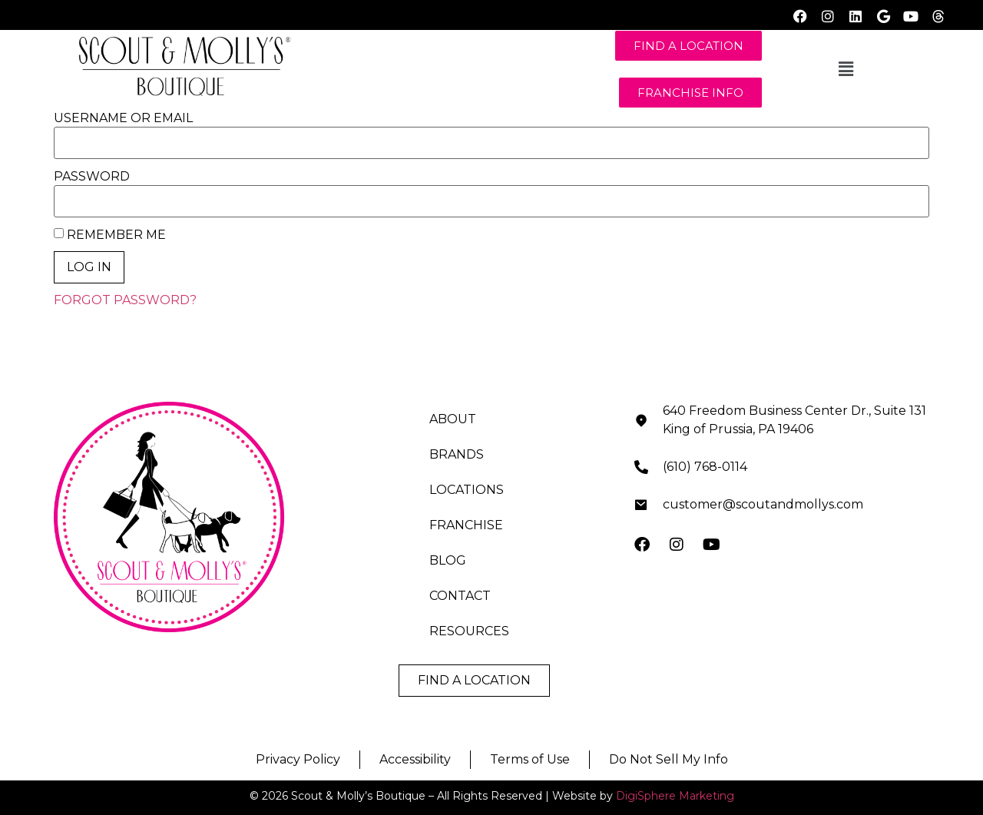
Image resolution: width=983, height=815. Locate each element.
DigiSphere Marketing (675, 796)
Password (92, 177)
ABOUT (452, 419)
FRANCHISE (466, 525)
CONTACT (460, 595)
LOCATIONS (466, 489)
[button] (845, 69)
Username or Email (123, 118)
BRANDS (456, 454)
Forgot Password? (125, 300)
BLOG (447, 560)
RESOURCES (469, 631)
